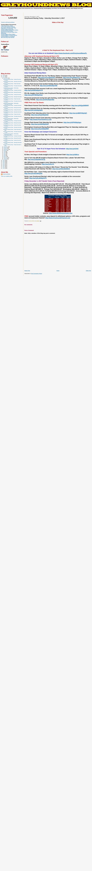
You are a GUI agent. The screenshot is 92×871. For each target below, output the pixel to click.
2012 (4, 165)
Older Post (88, 270)
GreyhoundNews (6, 174)
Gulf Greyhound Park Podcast (8, 26)
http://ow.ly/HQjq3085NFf (80, 105)
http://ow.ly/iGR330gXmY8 (33, 90)
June (5, 152)
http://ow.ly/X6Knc (72, 154)
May (5, 154)
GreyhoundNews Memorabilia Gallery (9, 30)
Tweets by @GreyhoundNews (7, 22)
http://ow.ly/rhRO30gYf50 (48, 85)
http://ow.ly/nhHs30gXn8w (45, 99)
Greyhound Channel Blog (7, 31)
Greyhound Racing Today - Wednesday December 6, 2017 (10, 134)
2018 (4, 75)
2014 (4, 162)
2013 (4, 164)
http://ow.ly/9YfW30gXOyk (33, 95)
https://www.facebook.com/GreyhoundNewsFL (70, 53)
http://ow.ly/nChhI (72, 149)
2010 (4, 168)
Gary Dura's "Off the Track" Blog (8, 27)
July (4, 151)
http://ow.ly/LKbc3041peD (33, 173)
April (5, 155)
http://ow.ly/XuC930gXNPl (40, 129)
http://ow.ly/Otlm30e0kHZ (61, 169)
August (5, 150)
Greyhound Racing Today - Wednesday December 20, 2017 (10, 104)
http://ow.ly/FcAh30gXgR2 (33, 110)
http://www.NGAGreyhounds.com (60, 213)
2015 (4, 161)
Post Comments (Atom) (36, 273)
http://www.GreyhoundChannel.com (57, 218)
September (6, 149)
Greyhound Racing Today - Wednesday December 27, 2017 (10, 88)
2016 (4, 160)
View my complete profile (6, 176)
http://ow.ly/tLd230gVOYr (38, 178)
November (6, 146)
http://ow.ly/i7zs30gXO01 (46, 77)
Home (57, 270)
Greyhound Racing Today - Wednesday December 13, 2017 (10, 119)
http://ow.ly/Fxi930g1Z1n (71, 77)
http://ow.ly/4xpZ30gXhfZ (40, 115)
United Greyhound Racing (7, 28)
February (6, 157)
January (5, 158)
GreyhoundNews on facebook (8, 36)
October (5, 148)
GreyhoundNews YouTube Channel (9, 35)
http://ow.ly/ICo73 (48, 164)
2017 (4, 76)
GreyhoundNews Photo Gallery (8, 34)
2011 (4, 166)
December (6, 78)
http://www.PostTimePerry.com (40, 119)
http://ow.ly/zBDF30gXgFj (78, 113)
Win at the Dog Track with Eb (7, 37)
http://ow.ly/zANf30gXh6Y (40, 124)
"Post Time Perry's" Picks (7, 25)
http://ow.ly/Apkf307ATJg (36, 159)
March (5, 156)
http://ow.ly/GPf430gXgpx (72, 122)
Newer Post (27, 270)
